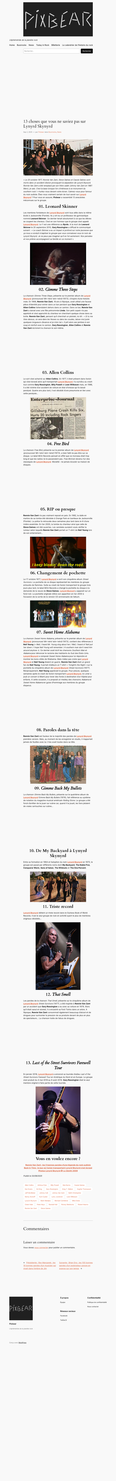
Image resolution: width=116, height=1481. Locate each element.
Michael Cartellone (61, 1201)
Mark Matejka (46, 1201)
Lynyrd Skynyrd (31, 1201)
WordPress (22, 1343)
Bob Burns (66, 1185)
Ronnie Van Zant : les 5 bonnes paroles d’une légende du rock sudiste (58, 1165)
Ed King (39, 1189)
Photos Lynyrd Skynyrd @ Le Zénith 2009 (58, 1171)
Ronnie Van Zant (31, 1208)
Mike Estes (76, 1201)
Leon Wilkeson (72, 1197)
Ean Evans (28, 1189)
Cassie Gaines (79, 1185)
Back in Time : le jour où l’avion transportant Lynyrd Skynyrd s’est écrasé (58, 1168)
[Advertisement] (25, 83)
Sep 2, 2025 (27, 132)
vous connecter (41, 1247)
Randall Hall (53, 1204)
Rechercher (87, 51)
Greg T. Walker (67, 1189)
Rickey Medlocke (67, 1204)
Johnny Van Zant (58, 1193)
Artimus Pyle (42, 1185)
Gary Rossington (52, 1189)
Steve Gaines (45, 1208)
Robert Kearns (83, 1204)
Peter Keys (41, 1204)
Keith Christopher (74, 1193)
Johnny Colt (43, 1193)
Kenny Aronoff (30, 1197)
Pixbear (41, 132)
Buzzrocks (52, 132)
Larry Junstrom (57, 1197)
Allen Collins (29, 1185)
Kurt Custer (43, 1197)
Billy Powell (55, 1185)
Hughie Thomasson (84, 1189)
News (59, 132)
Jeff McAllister (30, 1193)
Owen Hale (29, 1204)
